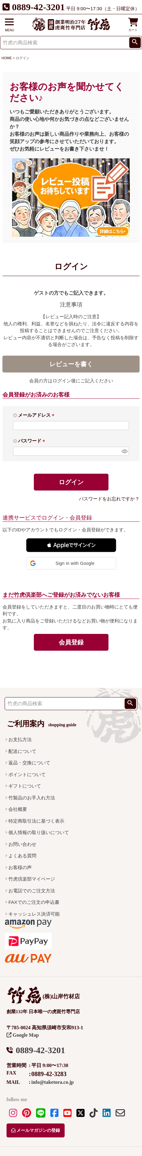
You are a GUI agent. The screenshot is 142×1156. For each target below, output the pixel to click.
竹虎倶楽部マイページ (31, 878)
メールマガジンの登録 (35, 1130)
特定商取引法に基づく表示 (36, 821)
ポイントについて (27, 774)
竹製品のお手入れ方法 (31, 797)
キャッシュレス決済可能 (34, 913)
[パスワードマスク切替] (124, 451)
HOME (7, 58)
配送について (22, 751)
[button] (71, 545)
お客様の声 (20, 867)
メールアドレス (37, 415)
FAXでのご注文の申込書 (33, 902)
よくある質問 (22, 855)
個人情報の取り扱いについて (38, 832)
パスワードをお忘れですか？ (109, 498)
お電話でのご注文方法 (31, 890)
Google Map (23, 1035)
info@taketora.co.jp (52, 1082)
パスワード (32, 440)
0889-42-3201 (38, 7)
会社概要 (17, 809)
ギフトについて (24, 786)
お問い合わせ (22, 844)
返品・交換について (29, 762)
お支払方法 (20, 739)
